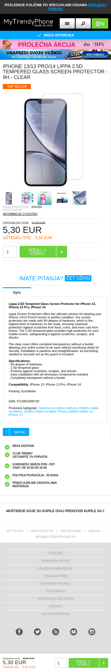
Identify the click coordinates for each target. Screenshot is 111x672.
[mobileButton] (100, 23)
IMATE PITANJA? (55, 278)
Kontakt (55, 606)
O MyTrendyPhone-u (55, 583)
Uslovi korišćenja (55, 613)
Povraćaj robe (55, 576)
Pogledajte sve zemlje (55, 598)
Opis (17, 292)
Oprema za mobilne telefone (57, 408)
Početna (55, 553)
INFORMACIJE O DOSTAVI (20, 214)
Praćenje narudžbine (55, 568)
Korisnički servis (55, 561)
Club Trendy (55, 591)
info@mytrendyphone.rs (55, 536)
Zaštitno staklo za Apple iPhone (45, 411)
